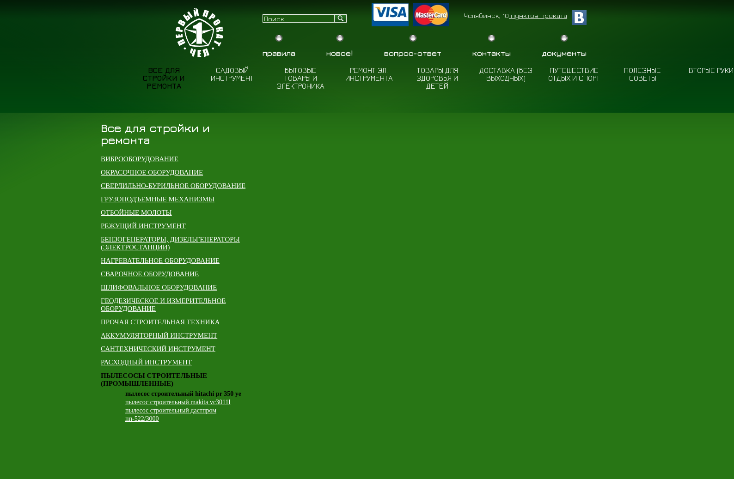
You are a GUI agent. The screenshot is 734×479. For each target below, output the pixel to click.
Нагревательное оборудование (160, 260)
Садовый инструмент (232, 74)
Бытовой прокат (201, 32)
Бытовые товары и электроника (300, 78)
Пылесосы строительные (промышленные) (154, 379)
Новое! (339, 53)
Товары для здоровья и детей (437, 78)
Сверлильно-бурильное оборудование (173, 185)
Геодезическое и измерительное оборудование (163, 304)
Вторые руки (711, 70)
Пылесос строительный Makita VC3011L (178, 402)
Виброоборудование (139, 159)
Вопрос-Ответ (412, 53)
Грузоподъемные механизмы (157, 199)
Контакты (491, 53)
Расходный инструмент (146, 362)
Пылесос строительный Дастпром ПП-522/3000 (170, 414)
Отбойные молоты (136, 212)
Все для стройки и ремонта (163, 78)
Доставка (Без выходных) (505, 74)
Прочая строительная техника (160, 322)
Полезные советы (642, 74)
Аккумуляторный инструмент (159, 335)
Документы (564, 53)
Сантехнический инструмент (158, 348)
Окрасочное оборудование (152, 172)
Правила (279, 53)
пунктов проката (538, 15)
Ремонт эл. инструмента (369, 74)
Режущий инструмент (143, 226)
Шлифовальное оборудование (159, 287)
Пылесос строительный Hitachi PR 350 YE (183, 393)
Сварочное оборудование (150, 274)
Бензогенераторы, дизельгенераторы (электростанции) (170, 243)
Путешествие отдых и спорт (574, 74)
